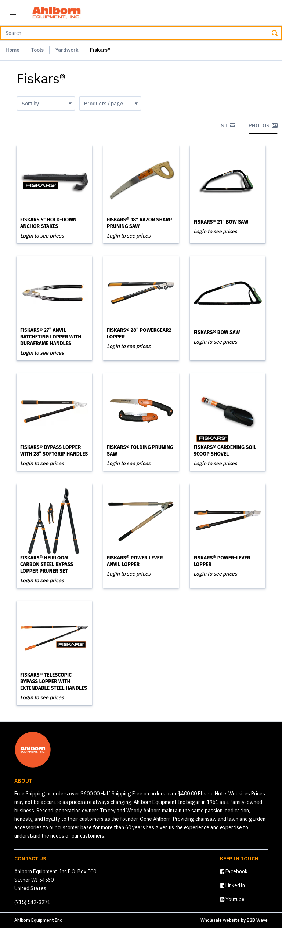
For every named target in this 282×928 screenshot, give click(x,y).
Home (12, 50)
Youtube (232, 899)
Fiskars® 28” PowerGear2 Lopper (139, 333)
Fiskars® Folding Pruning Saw (140, 450)
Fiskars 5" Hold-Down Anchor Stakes (48, 223)
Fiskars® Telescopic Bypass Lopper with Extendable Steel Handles (53, 681)
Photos (263, 125)
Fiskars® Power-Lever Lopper (222, 561)
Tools (37, 50)
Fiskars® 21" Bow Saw (221, 222)
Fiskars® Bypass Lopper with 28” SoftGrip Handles (54, 450)
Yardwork (67, 50)
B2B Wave (257, 920)
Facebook (233, 871)
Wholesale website (220, 920)
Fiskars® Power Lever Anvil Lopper (135, 561)
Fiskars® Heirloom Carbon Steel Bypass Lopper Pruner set (46, 564)
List (225, 125)
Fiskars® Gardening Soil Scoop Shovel (225, 450)
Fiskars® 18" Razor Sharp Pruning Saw (139, 223)
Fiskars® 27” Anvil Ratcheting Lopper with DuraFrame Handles (51, 337)
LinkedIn (232, 885)
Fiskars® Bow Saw (217, 332)
